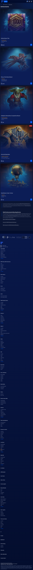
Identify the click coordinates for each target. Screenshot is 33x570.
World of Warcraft (5, 4)
